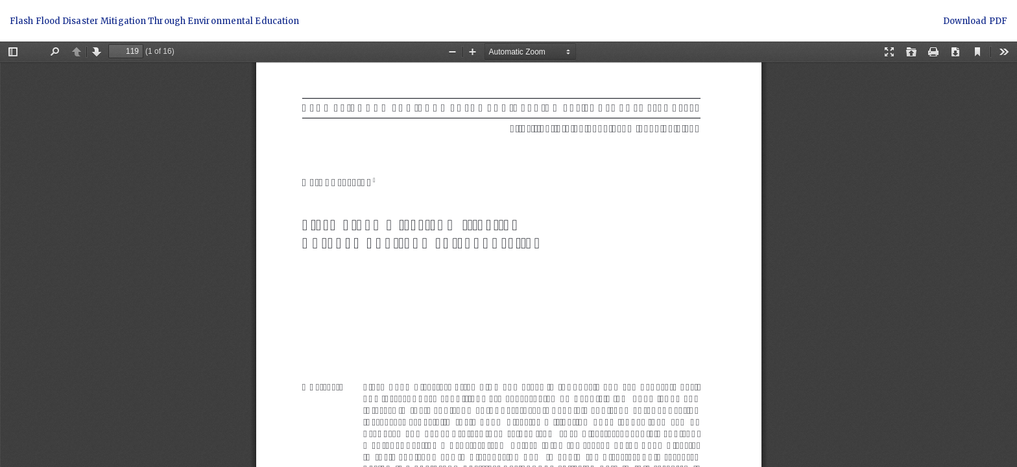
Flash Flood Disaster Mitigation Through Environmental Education (154, 21)
